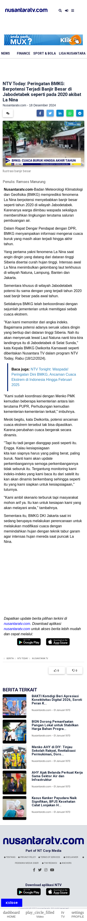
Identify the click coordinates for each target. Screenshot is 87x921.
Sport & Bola (44, 53)
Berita (10, 658)
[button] (40, 113)
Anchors (65, 863)
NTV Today (22, 658)
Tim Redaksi (49, 863)
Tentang (10, 857)
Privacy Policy (27, 857)
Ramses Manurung (30, 182)
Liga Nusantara (72, 53)
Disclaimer (71, 857)
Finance (23, 53)
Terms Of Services (49, 857)
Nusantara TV (40, 658)
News (5, 53)
